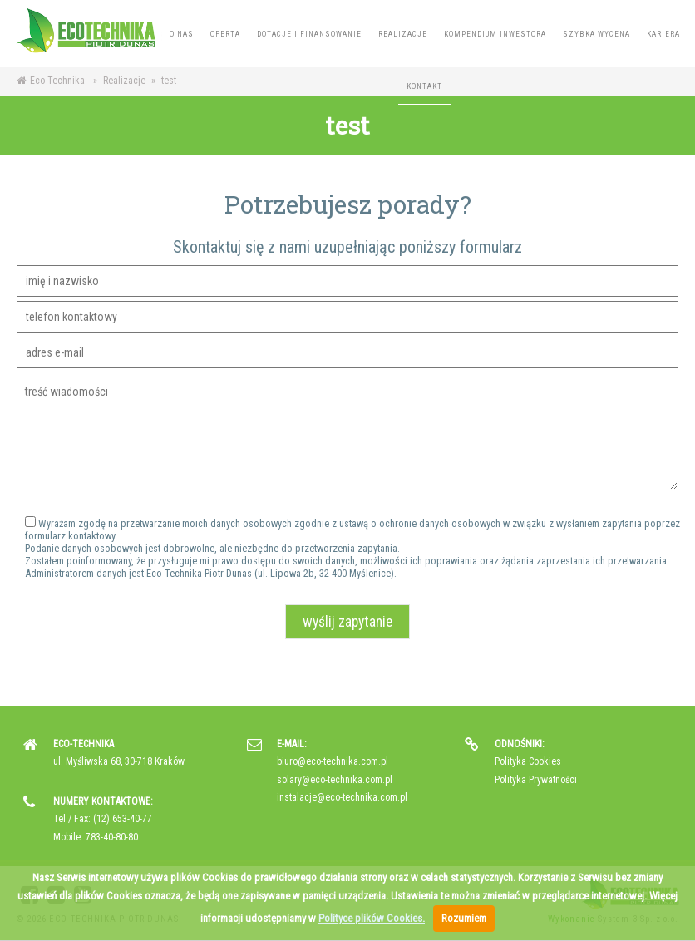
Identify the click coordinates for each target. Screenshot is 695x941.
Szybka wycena (596, 34)
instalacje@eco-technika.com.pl (342, 797)
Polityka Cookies (528, 761)
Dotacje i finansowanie (309, 34)
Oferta (225, 34)
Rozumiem (463, 918)
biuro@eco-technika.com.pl (332, 761)
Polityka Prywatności (536, 780)
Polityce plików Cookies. (371, 918)
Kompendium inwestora (495, 34)
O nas (182, 34)
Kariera (663, 34)
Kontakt (424, 86)
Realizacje (402, 34)
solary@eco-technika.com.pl (334, 780)
